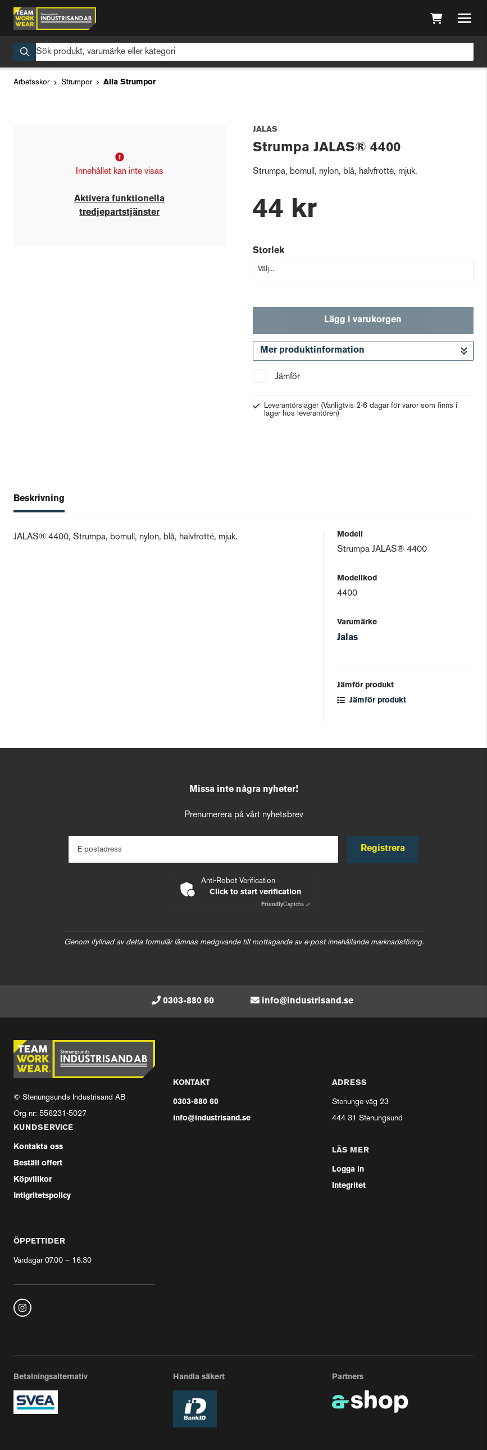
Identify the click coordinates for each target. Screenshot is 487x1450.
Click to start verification (255, 892)
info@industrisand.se (307, 1001)
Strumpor (76, 82)
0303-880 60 (188, 1001)
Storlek (268, 251)
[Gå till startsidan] (54, 18)
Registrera (383, 849)
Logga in (348, 1169)
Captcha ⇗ (285, 904)
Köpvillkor (32, 1179)
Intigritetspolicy (42, 1196)
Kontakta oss (38, 1147)
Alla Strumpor (129, 82)
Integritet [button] (349, 1186)
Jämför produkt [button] (371, 700)
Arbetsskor (31, 82)
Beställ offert (37, 1163)
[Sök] (243, 52)
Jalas (347, 638)
